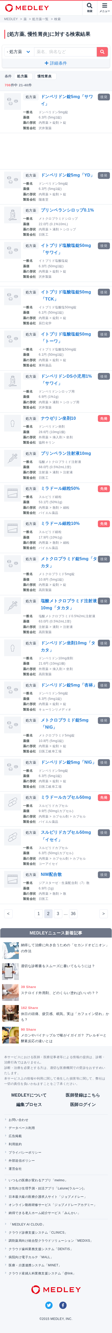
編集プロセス (29, 1104)
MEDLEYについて (29, 1095)
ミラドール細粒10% (60, 523)
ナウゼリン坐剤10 (58, 418)
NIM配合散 (51, 874)
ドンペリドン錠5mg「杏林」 (69, 685)
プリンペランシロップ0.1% (67, 210)
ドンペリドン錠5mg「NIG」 (69, 762)
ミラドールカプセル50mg (66, 797)
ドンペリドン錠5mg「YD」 (68, 175)
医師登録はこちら (83, 1095)
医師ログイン (83, 1104)
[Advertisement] (57, 151)
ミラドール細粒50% (60, 488)
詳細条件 (56, 63)
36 (73, 913)
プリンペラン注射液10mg (66, 453)
